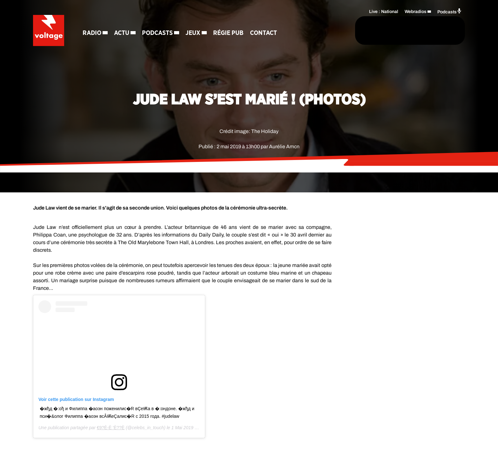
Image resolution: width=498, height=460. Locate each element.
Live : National (383, 11)
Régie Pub (229, 33)
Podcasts (158, 33)
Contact (264, 33)
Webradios (416, 11)
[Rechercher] (328, 31)
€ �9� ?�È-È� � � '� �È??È (111, 427)
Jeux (193, 33)
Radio (92, 33)
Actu (122, 33)
